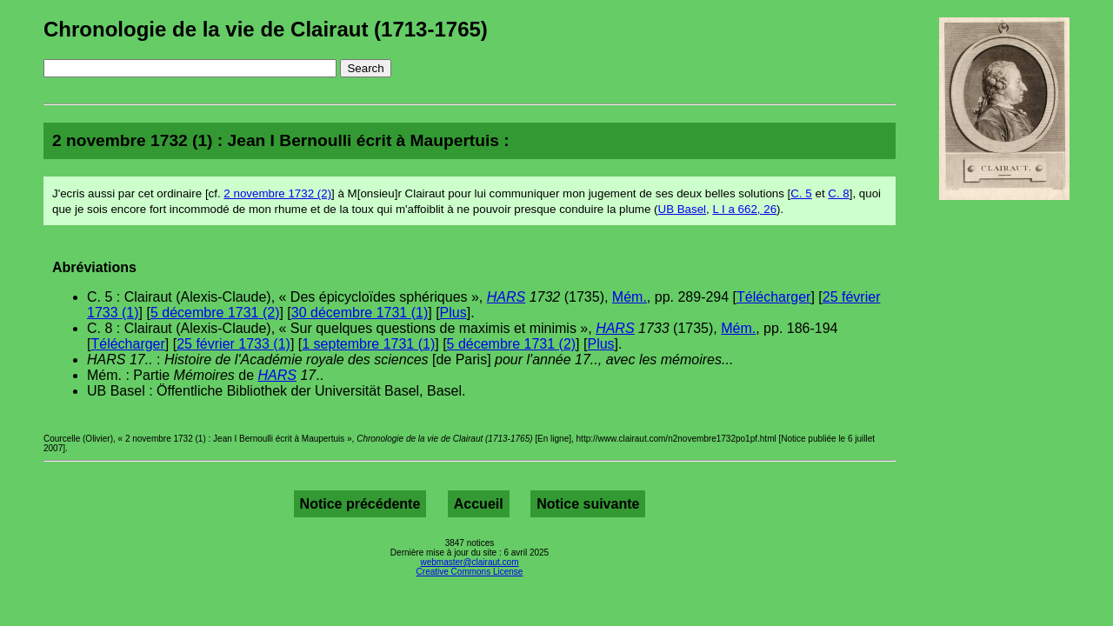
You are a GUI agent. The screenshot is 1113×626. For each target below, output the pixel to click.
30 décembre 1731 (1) (359, 312)
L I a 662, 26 (744, 209)
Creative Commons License (470, 571)
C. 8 (838, 193)
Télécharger (773, 297)
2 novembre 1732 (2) (277, 193)
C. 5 (800, 193)
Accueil (478, 503)
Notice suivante (588, 503)
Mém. (629, 297)
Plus (453, 312)
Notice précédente (360, 503)
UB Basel (682, 209)
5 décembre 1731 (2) (215, 312)
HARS (506, 297)
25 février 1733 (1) (233, 343)
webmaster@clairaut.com (470, 562)
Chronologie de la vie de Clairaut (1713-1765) (265, 29)
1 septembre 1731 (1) (368, 343)
